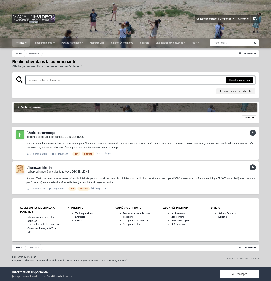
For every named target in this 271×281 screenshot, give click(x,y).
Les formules (178, 213)
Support (144, 42)
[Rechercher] (231, 42)
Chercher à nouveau (239, 80)
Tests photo (129, 216)
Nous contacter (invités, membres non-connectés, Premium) (97, 260)
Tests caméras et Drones (136, 213)
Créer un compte (180, 220)
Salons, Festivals (227, 213)
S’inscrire (243, 18)
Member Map (97, 42)
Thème (29, 260)
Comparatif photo (132, 224)
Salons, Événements (122, 42)
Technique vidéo (84, 213)
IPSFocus (31, 257)
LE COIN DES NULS (72, 136)
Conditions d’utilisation (59, 276)
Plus (194, 42)
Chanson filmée (39, 167)
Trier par (249, 118)
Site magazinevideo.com (169, 42)
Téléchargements (43, 42)
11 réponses (60, 153)
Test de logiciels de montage (43, 224)
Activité (20, 42)
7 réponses (56, 188)
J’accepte (239, 274)
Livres (78, 220)
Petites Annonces (71, 42)
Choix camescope (41, 132)
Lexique (222, 216)
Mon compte (177, 216)
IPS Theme (17, 257)
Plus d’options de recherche (235, 91)
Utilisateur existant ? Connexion (215, 19)
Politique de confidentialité (50, 260)
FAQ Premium (178, 224)
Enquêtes (80, 216)
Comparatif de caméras (135, 220)
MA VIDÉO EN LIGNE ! (77, 171)
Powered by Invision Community (243, 258)
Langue (16, 260)
